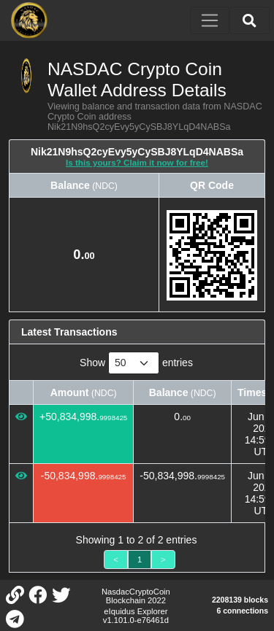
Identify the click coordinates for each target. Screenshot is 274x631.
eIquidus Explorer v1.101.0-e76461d (136, 615)
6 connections (242, 610)
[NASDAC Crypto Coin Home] (29, 20)
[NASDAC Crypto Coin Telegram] (14, 618)
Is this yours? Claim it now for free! (137, 162)
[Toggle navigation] (209, 20)
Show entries (136, 363)
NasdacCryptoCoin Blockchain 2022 (136, 596)
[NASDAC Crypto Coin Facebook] (38, 593)
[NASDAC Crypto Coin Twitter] (60, 593)
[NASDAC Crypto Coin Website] (14, 593)
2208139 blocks (240, 599)
